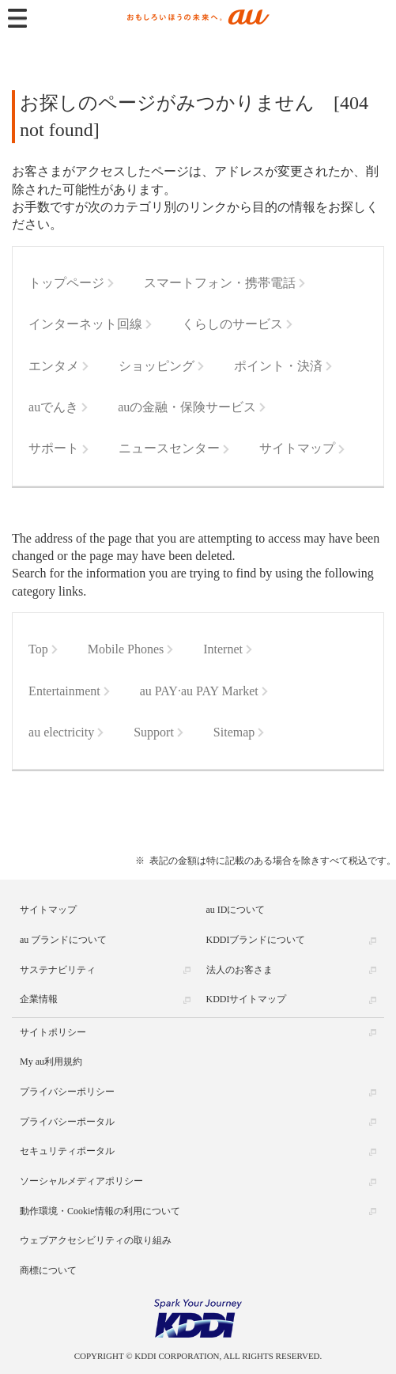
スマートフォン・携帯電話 (220, 283)
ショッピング (156, 366)
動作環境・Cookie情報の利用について (100, 1211)
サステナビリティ (58, 969)
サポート (53, 448)
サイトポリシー (53, 1032)
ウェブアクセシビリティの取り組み (96, 1240)
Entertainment (64, 691)
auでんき (53, 407)
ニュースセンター (169, 448)
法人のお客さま (239, 969)
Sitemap (234, 732)
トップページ (66, 283)
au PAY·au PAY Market (199, 691)
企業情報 (39, 999)
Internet (223, 649)
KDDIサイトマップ (246, 999)
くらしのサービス (232, 324)
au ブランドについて (63, 939)
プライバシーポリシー (67, 1091)
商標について (48, 1270)
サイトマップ (297, 448)
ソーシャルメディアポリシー (81, 1181)
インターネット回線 (85, 324)
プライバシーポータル (67, 1121)
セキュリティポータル (67, 1150)
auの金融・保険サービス (187, 407)
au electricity (61, 732)
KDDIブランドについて (256, 939)
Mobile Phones (126, 649)
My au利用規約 (51, 1061)
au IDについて (236, 909)
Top (38, 649)
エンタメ (53, 366)
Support (154, 732)
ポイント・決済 (278, 366)
